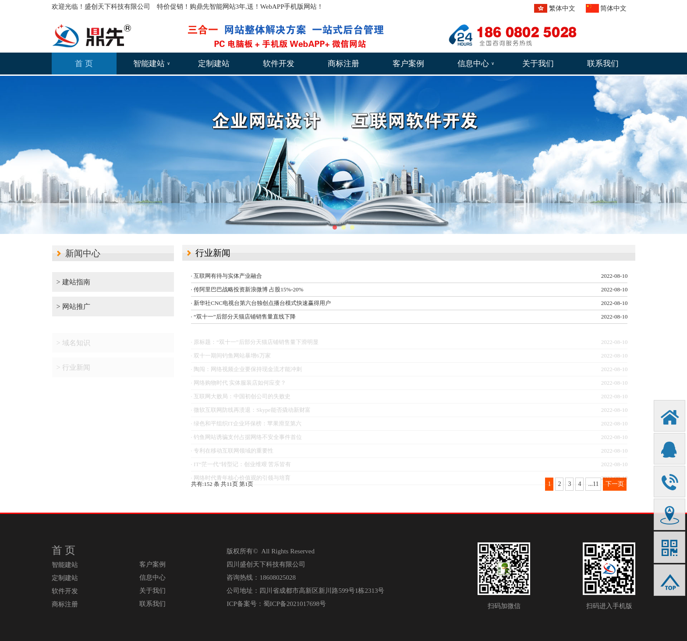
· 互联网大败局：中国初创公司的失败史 (241, 399)
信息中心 (475, 63)
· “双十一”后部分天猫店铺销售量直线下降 (243, 316)
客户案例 (408, 63)
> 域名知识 (73, 346)
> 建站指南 (73, 282)
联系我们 (603, 63)
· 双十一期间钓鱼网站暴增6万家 (231, 358)
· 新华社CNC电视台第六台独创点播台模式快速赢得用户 (261, 303)
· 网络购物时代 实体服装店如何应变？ (239, 385)
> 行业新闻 (73, 370)
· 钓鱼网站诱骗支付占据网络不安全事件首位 (246, 440)
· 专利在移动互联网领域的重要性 (232, 453)
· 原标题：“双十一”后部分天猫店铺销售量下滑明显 (255, 345)
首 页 (84, 63)
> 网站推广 (73, 306)
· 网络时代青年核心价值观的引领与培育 (241, 481)
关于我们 (538, 63)
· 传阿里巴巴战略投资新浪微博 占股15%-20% (247, 289)
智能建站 (151, 63)
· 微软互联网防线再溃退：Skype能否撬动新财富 (251, 413)
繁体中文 (562, 8)
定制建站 (214, 63)
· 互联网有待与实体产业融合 (226, 276)
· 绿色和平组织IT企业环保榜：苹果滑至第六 (246, 426)
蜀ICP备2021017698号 (294, 603)
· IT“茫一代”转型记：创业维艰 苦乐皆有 (241, 467)
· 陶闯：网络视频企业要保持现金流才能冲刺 (246, 372)
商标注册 (343, 63)
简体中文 (613, 8)
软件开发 (278, 63)
